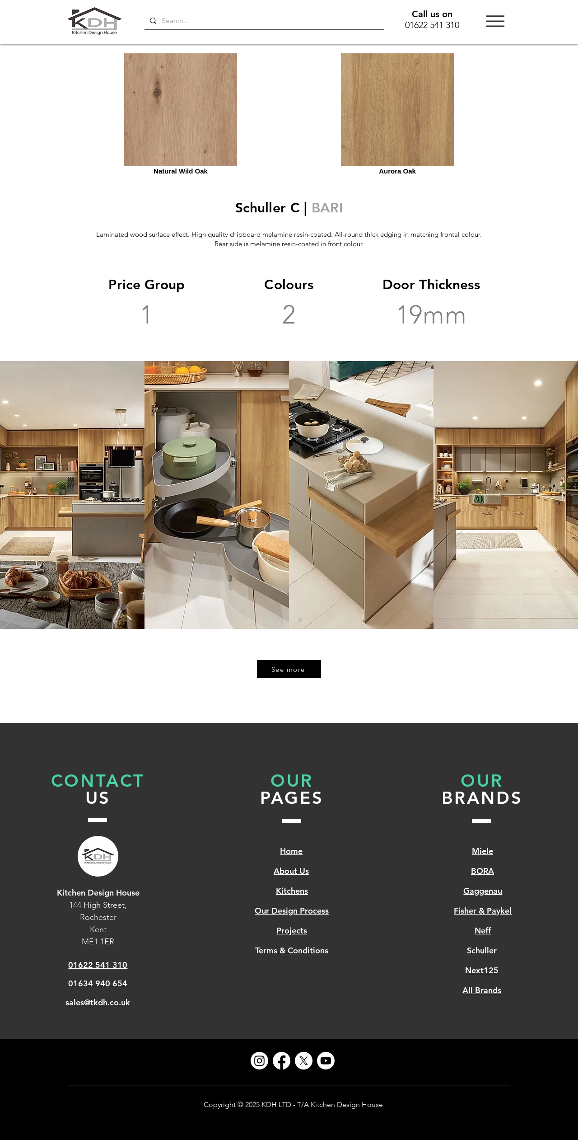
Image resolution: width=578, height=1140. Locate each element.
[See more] (289, 669)
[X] (303, 1061)
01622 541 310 (432, 24)
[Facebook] (281, 1061)
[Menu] (495, 21)
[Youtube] (326, 1061)
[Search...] (263, 20)
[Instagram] (259, 1061)
